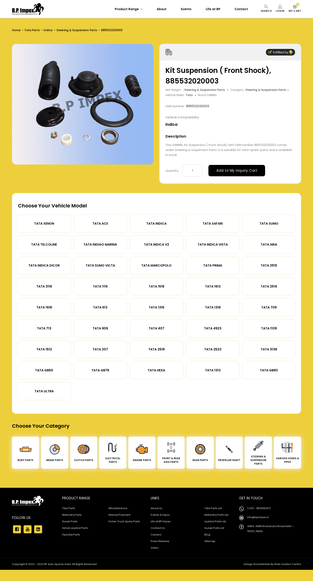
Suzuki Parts (69, 521)
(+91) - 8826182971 (258, 508)
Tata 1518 (156, 286)
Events (186, 9)
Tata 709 (269, 307)
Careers (156, 534)
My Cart (295, 9)
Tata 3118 (44, 286)
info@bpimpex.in (258, 517)
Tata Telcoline (44, 244)
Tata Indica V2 (156, 244)
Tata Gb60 (269, 370)
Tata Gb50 (44, 370)
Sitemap (209, 541)
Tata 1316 (156, 307)
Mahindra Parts (72, 515)
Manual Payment (119, 515)
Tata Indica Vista (213, 244)
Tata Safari (213, 223)
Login (280, 9)
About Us (156, 508)
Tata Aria (269, 244)
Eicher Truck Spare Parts (124, 521)
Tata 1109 (269, 328)
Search (266, 9)
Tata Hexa (156, 370)
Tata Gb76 (100, 370)
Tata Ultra (44, 391)
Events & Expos (160, 515)
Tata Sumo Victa (100, 265)
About (161, 9)
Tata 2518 (156, 349)
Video (154, 548)
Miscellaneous (118, 508)
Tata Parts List (213, 508)
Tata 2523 (212, 349)
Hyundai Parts (71, 534)
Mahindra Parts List (216, 515)
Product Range (129, 9)
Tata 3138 (269, 349)
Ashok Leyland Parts (75, 528)
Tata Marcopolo (156, 265)
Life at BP (213, 9)
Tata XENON (44, 223)
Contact (241, 9)
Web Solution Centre (287, 564)
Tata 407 (156, 328)
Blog (207, 534)
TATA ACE (100, 223)
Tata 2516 (269, 286)
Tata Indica (156, 223)
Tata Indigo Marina (100, 244)
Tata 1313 (213, 370)
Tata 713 (44, 328)
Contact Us (158, 528)
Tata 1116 (100, 286)
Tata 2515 (269, 265)
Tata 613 (100, 307)
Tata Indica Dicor (44, 265)
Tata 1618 (44, 307)
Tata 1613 (213, 286)
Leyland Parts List (215, 521)
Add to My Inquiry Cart (236, 170)
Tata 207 (100, 349)
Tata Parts (32, 30)
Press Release (160, 541)
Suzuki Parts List (214, 528)
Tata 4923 (212, 328)
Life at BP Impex (160, 521)
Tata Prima (212, 265)
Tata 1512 (44, 349)
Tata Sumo (269, 223)
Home (16, 30)
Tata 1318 (213, 307)
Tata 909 (100, 328)
